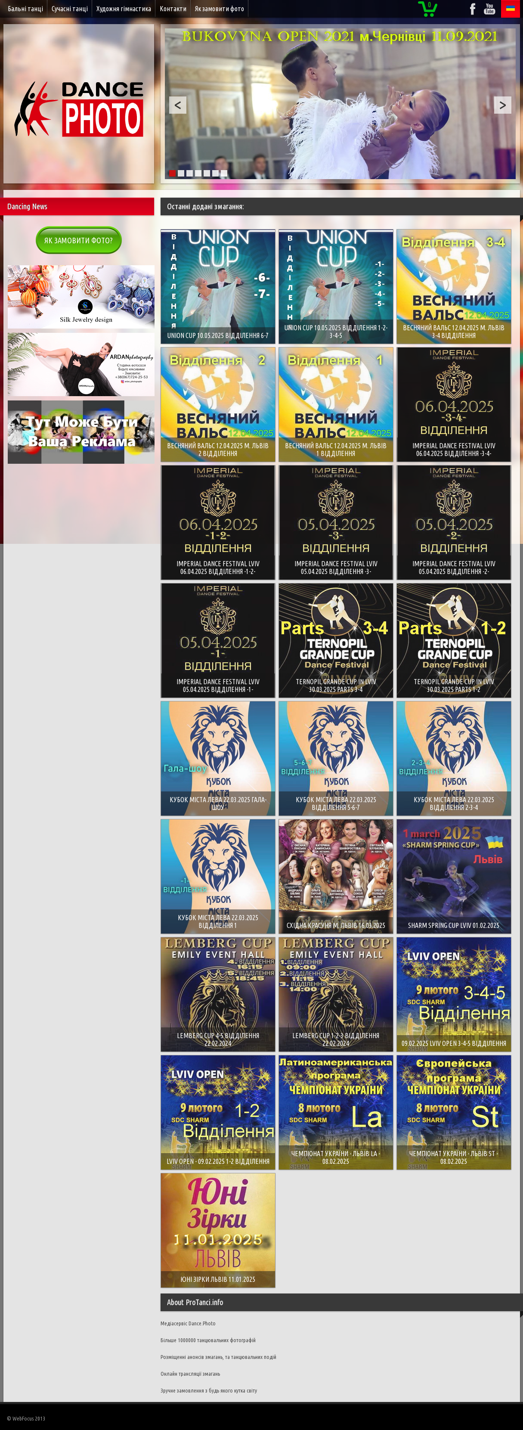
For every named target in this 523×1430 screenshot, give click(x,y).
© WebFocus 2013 (26, 1418)
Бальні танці (25, 8)
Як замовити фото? (78, 240)
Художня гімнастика (123, 8)
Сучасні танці (70, 8)
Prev (177, 105)
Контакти (173, 8)
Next (502, 105)
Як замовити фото (219, 8)
